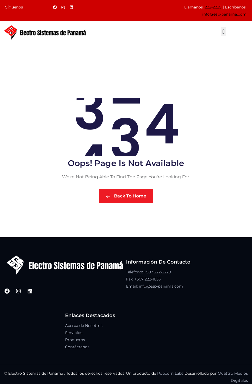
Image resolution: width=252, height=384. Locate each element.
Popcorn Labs (170, 373)
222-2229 (213, 7)
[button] (223, 31)
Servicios (73, 332)
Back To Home (126, 196)
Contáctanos (77, 346)
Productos (75, 339)
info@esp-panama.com (224, 14)
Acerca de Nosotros (83, 325)
